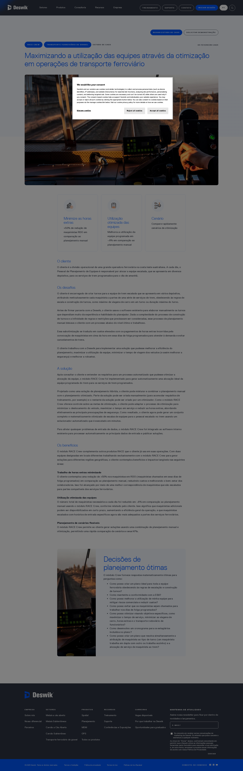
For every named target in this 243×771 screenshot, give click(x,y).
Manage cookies (84, 110)
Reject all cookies (134, 111)
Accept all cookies (158, 111)
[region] (122, 98)
